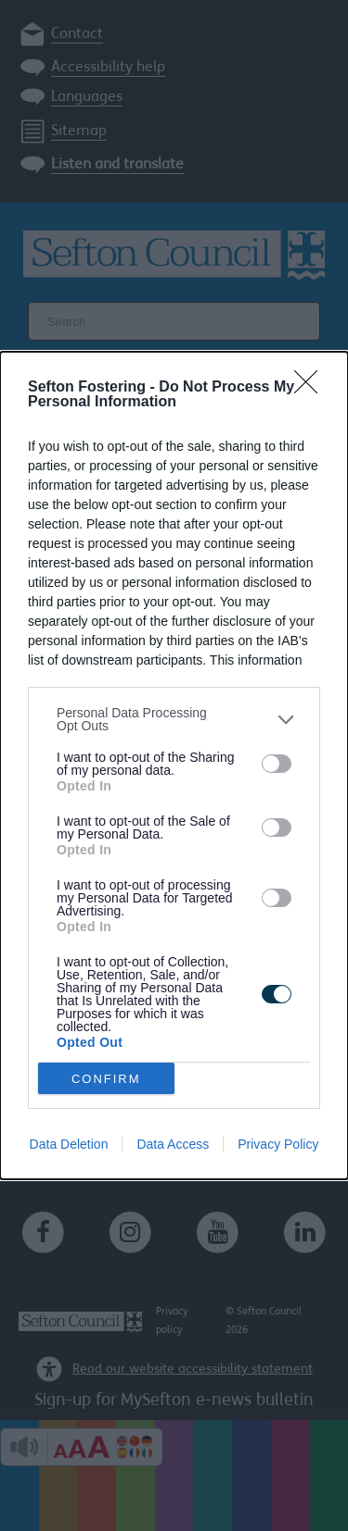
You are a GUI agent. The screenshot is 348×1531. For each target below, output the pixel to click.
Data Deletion (69, 1144)
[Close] (311, 387)
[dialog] (174, 765)
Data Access (172, 1144)
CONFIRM (106, 1079)
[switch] (276, 763)
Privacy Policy (278, 1144)
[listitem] (174, 719)
